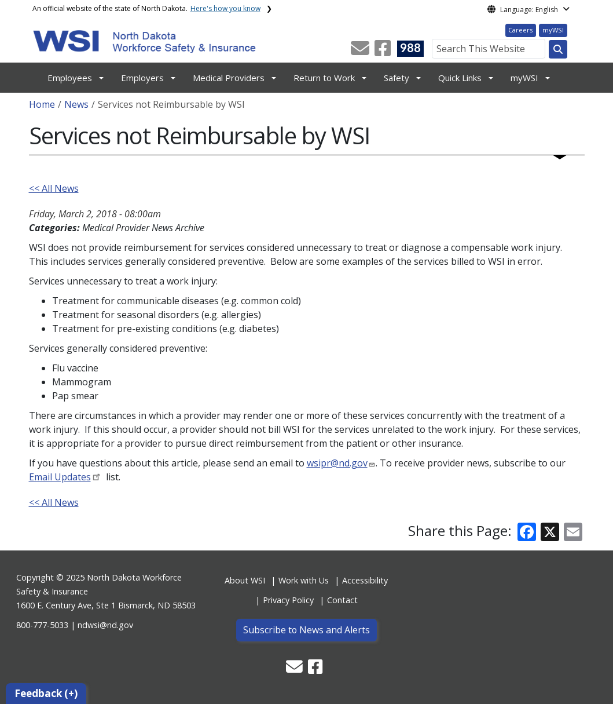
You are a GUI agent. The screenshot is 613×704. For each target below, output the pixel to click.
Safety (396, 77)
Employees (69, 77)
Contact (342, 599)
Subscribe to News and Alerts (306, 629)
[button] (361, 51)
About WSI (245, 580)
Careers (520, 29)
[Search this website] (558, 49)
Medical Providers (229, 77)
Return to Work (324, 77)
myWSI (553, 29)
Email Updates (60, 476)
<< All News (54, 188)
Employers (142, 77)
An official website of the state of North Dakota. (146, 8)
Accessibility (365, 580)
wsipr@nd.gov (337, 463)
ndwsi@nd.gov (105, 624)
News (76, 104)
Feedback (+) (46, 693)
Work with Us (303, 580)
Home (42, 104)
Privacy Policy (288, 599)
